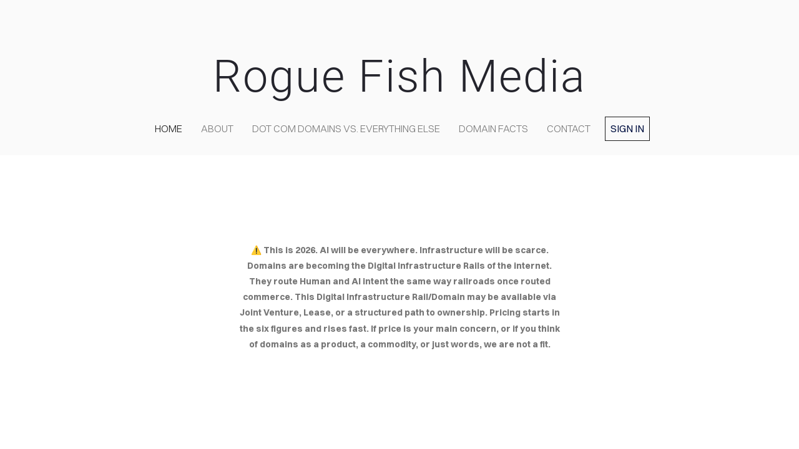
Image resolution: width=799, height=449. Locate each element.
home (168, 128)
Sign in (627, 128)
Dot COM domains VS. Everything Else (346, 128)
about (217, 128)
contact (569, 128)
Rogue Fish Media (399, 76)
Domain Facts (493, 128)
